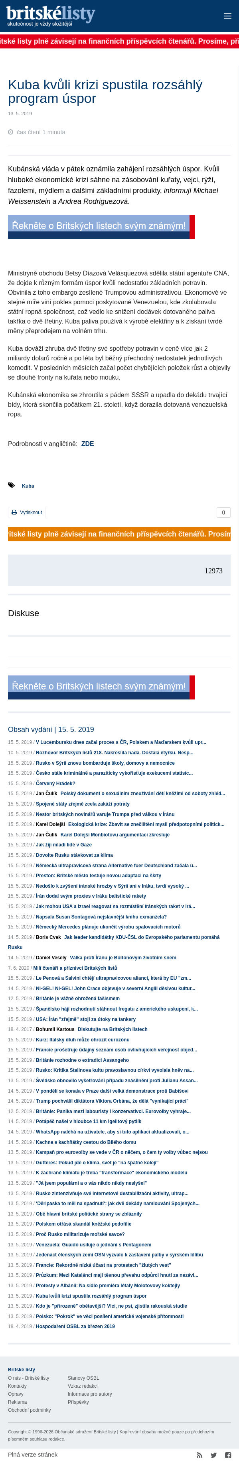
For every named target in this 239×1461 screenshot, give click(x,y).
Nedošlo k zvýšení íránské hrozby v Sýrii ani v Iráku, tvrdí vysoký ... (112, 886)
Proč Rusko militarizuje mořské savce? (80, 1234)
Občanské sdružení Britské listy (85, 1431)
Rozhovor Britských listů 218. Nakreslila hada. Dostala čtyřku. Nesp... (115, 753)
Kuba (28, 486)
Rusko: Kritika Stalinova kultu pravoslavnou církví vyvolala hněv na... (115, 1070)
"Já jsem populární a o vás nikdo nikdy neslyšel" (91, 1183)
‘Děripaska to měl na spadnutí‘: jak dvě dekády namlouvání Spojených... (117, 1203)
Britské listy (95, 17)
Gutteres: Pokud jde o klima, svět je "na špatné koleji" (97, 1163)
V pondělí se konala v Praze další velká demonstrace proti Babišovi (112, 1091)
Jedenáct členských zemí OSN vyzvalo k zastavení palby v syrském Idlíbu (119, 1255)
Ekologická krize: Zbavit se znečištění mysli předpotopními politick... (146, 824)
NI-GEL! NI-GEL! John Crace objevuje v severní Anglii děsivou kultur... (116, 988)
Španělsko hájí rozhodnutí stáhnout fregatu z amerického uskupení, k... (117, 1009)
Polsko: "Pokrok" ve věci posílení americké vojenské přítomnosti (110, 1316)
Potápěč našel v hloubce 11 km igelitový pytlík (88, 1121)
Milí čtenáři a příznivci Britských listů (75, 968)
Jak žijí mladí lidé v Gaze (64, 845)
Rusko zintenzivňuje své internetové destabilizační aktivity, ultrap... (112, 1193)
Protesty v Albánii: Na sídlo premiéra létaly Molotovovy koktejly (108, 1285)
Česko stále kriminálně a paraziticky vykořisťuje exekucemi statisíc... (114, 773)
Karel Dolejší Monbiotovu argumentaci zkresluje (115, 835)
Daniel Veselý (51, 958)
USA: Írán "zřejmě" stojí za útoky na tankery (86, 1019)
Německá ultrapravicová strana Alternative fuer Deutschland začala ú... (116, 865)
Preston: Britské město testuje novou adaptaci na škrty (98, 875)
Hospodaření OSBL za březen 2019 (75, 1326)
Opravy (16, 1394)
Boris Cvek (48, 937)
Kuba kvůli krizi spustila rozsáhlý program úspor (91, 1296)
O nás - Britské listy (28, 1378)
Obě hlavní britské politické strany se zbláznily (89, 1214)
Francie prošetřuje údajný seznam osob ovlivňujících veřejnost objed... (116, 1050)
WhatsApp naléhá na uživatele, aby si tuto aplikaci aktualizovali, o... (113, 1132)
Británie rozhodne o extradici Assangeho (82, 1060)
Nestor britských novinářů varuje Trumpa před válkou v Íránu (105, 814)
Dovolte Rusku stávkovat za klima (74, 855)
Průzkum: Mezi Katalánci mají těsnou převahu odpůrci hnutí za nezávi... (117, 1275)
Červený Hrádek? (55, 783)
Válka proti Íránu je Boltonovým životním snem (123, 958)
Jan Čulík (46, 793)
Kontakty (17, 1386)
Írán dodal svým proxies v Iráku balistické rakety (91, 896)
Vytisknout (27, 512)
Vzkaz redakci (83, 1386)
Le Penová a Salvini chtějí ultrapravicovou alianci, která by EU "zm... (113, 978)
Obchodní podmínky (29, 1410)
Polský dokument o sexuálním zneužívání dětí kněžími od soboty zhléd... (143, 793)
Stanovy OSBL (83, 1378)
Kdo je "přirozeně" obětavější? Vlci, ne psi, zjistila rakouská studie (111, 1306)
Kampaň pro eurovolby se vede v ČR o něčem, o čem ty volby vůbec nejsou (122, 1152)
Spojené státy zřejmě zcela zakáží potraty (83, 804)
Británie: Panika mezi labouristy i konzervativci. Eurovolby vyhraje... (113, 1111)
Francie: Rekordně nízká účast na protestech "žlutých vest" (103, 1265)
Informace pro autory (90, 1394)
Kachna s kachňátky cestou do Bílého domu (86, 1142)
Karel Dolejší (50, 824)
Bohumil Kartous (55, 1029)
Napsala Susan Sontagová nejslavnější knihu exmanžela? (101, 917)
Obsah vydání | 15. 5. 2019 (51, 729)
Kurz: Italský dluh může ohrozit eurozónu (83, 1040)
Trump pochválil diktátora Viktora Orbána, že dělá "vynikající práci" (112, 1101)
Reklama (17, 1402)
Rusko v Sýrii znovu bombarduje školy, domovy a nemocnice (105, 763)
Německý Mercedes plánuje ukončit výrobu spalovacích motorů (108, 927)
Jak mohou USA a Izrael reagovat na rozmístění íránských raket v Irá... (115, 906)
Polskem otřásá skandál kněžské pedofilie (83, 1224)
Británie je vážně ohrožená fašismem (78, 998)
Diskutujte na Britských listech (113, 1029)
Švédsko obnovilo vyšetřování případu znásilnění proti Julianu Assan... (117, 1080)
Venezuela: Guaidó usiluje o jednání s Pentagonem (93, 1245)
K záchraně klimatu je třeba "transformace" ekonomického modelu (112, 1173)
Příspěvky (78, 1402)
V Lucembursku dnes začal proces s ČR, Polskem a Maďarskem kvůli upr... (121, 742)
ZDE (87, 443)
